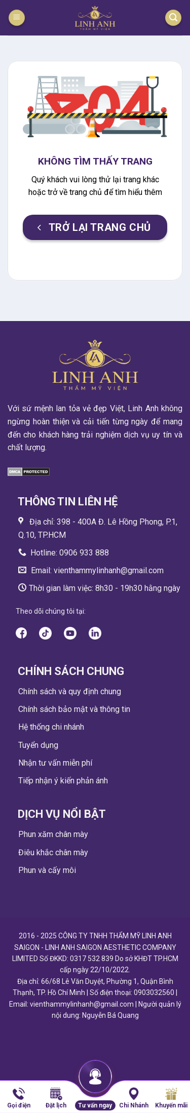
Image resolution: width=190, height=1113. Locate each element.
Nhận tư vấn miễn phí (55, 763)
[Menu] (17, 18)
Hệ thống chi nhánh (51, 727)
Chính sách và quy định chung (69, 691)
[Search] (173, 18)
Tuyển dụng (38, 745)
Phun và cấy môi (47, 870)
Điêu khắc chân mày (53, 852)
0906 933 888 (84, 553)
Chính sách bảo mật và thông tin (74, 709)
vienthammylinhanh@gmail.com (108, 570)
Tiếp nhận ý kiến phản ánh (63, 780)
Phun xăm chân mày (53, 834)
